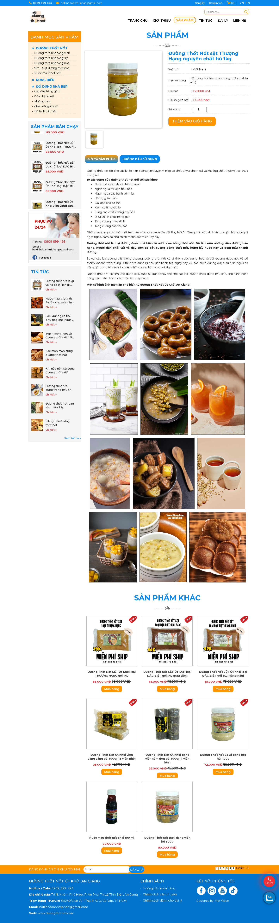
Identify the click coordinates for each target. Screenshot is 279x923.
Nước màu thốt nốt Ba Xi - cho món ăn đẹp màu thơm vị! (59, 300)
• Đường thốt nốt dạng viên (51, 53)
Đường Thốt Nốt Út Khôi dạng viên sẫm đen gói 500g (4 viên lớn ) (167, 758)
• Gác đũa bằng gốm (46, 91)
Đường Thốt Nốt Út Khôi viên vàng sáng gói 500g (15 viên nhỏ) (60, 206)
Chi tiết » (51, 289)
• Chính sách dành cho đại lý (161, 900)
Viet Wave (222, 901)
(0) (232, 2)
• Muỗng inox (41, 101)
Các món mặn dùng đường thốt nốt (59, 353)
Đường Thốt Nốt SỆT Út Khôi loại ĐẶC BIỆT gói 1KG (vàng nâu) (61, 186)
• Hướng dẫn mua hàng (157, 888)
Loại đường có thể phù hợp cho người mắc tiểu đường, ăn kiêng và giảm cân (59, 318)
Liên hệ (239, 20)
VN (242, 3)
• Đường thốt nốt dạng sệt (50, 58)
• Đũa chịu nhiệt (43, 96)
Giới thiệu (162, 20)
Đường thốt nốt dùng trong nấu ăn (58, 388)
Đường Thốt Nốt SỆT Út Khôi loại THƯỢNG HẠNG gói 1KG (61, 147)
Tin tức (206, 20)
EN (248, 3)
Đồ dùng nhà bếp (49, 86)
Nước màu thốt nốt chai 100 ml (111, 837)
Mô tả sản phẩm (101, 159)
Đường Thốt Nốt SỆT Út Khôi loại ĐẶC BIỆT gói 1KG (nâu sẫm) (61, 167)
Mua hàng (111, 689)
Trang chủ (138, 20)
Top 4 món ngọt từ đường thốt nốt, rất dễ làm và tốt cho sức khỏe (59, 335)
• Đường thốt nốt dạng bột (50, 63)
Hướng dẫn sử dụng (139, 159)
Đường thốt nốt (50, 48)
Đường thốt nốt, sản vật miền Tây (60, 405)
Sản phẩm (185, 20)
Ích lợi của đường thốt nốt (58, 423)
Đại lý (223, 20)
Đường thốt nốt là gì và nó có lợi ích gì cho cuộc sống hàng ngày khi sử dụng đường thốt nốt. (60, 283)
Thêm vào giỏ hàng (192, 121)
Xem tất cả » (72, 438)
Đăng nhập (215, 3)
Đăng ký (200, 3)
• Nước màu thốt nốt (46, 73)
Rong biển (43, 80)
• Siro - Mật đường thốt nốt (50, 68)
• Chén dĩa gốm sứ (45, 106)
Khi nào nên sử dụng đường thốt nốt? (60, 370)
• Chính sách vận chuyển (158, 894)
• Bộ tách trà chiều (44, 111)
